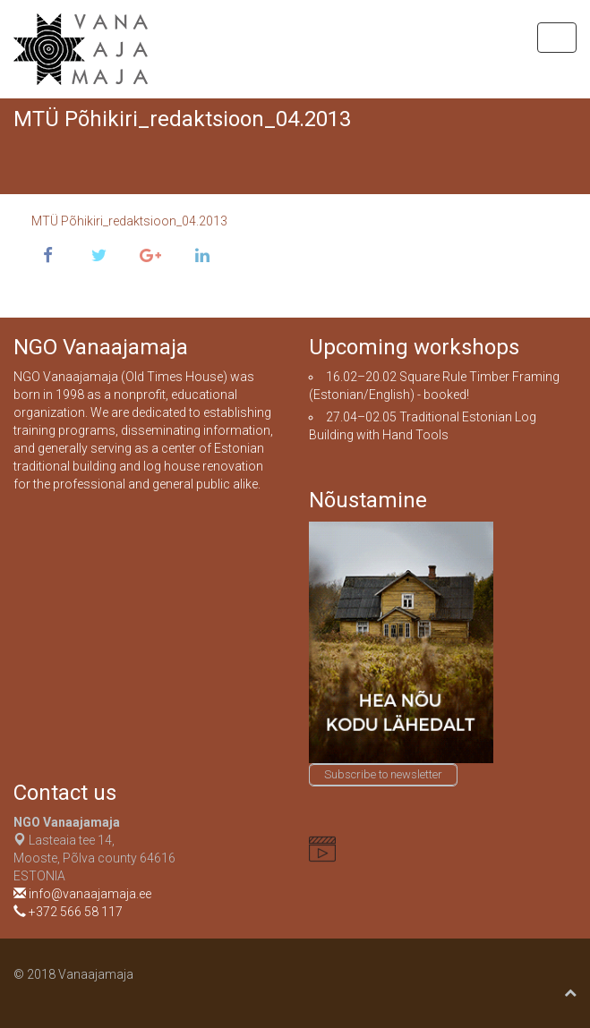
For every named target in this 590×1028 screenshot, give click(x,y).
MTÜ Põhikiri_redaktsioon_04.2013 (129, 221)
